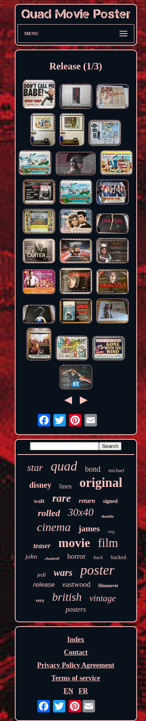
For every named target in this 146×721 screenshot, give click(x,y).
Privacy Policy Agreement (75, 665)
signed (110, 501)
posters (75, 609)
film (108, 543)
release (44, 584)
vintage (103, 598)
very (39, 600)
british (67, 597)
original (100, 483)
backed (118, 557)
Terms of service (75, 678)
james (89, 528)
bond (92, 469)
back (98, 557)
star (35, 467)
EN (68, 691)
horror (76, 556)
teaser (42, 546)
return (87, 500)
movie (74, 543)
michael (116, 470)
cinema (54, 526)
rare (61, 498)
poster (97, 570)
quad (64, 466)
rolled (49, 513)
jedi (41, 575)
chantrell (52, 558)
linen (65, 486)
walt (39, 501)
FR (83, 691)
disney (40, 485)
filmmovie (108, 585)
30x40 (80, 512)
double (107, 516)
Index (75, 639)
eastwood (77, 584)
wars (63, 572)
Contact (76, 652)
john (31, 556)
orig (110, 531)
